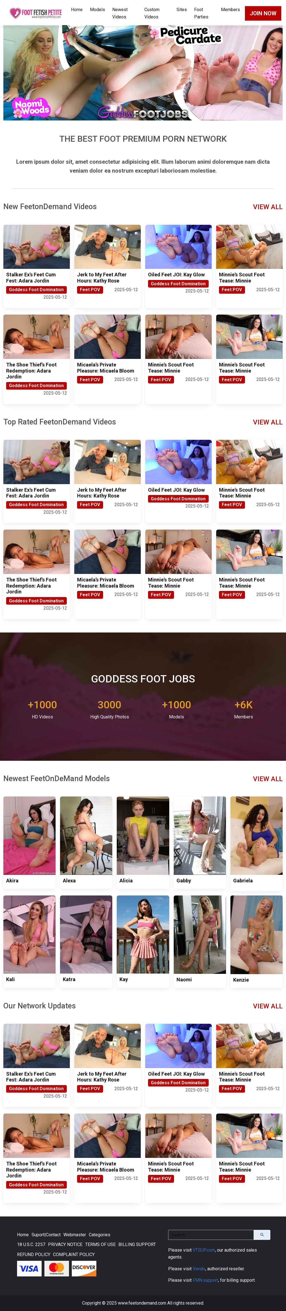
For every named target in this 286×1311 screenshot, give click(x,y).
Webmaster (74, 1234)
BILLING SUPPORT (137, 1244)
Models (97, 9)
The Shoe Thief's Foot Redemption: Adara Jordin (31, 371)
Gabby (184, 880)
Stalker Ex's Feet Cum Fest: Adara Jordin (31, 278)
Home (77, 9)
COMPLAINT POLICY (74, 1254)
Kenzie (241, 980)
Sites (182, 9)
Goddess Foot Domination (36, 289)
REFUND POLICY (33, 1254)
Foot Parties (201, 13)
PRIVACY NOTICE (65, 1244)
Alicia (126, 880)
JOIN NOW (263, 13)
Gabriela (243, 880)
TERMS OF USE (100, 1244)
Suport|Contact (46, 1234)
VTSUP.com (204, 1250)
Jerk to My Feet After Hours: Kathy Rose (102, 278)
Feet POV (90, 289)
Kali (10, 979)
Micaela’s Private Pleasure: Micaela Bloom (105, 368)
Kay (124, 979)
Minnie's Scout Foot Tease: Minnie (242, 278)
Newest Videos (120, 13)
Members (230, 9)
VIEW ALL (268, 207)
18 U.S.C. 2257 (31, 1244)
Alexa (69, 880)
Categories (99, 1234)
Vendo (199, 1268)
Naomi (184, 979)
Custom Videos (151, 13)
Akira (12, 880)
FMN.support (205, 1280)
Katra (69, 979)
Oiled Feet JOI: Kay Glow (176, 274)
